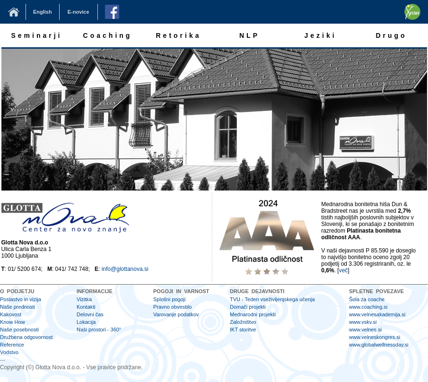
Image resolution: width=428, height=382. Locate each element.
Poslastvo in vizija (20, 299)
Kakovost (10, 314)
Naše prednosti (17, 307)
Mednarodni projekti (253, 314)
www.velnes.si (365, 329)
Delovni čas (90, 314)
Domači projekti (248, 307)
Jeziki (320, 35)
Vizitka (84, 299)
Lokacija (86, 322)
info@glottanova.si (125, 269)
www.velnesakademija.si (377, 314)
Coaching (107, 35)
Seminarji (36, 35)
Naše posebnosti (19, 329)
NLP (249, 35)
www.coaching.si (368, 307)
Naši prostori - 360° (99, 329)
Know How (12, 322)
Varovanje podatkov (176, 314)
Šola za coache (366, 299)
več (343, 270)
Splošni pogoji (169, 299)
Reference (12, 344)
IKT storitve (243, 329)
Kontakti (86, 307)
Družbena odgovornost (26, 337)
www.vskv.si (362, 322)
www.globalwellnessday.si (379, 344)
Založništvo (243, 322)
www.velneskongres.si (374, 337)
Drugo (391, 35)
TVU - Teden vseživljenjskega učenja (272, 299)
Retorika (178, 35)
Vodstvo (9, 352)
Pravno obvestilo (172, 307)
